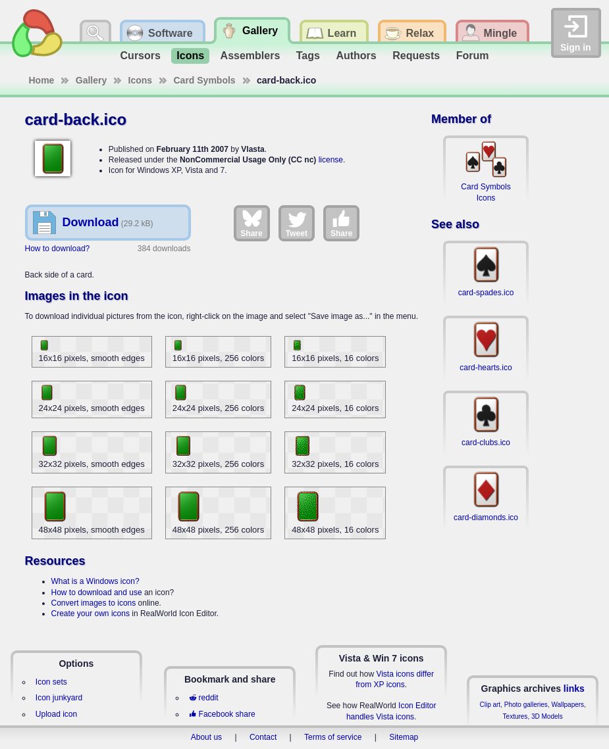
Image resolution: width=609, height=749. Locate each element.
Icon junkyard (59, 697)
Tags (308, 55)
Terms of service (332, 737)
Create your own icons (90, 613)
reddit (203, 697)
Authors (356, 55)
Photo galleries (526, 704)
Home (42, 80)
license (331, 159)
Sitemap (403, 737)
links (574, 688)
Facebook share (222, 714)
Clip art (489, 704)
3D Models (547, 716)
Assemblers (250, 55)
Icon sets (51, 682)
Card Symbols (205, 80)
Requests (416, 55)
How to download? (57, 248)
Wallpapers (567, 704)
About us (206, 737)
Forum (472, 55)
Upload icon (56, 714)
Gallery (91, 80)
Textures (515, 716)
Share (251, 223)
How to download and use (96, 592)
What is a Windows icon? (95, 581)
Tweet (296, 223)
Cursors (140, 55)
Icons (190, 55)
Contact (263, 737)
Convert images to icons (93, 603)
